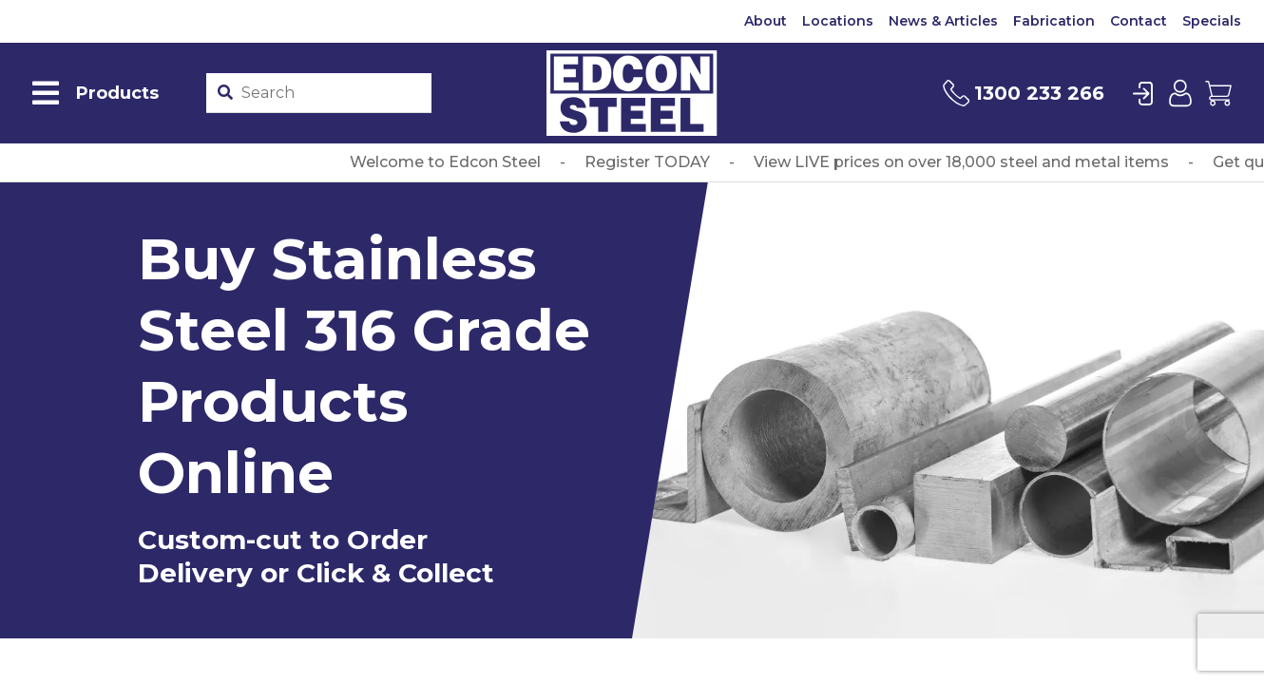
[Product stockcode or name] (332, 93)
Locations (837, 20)
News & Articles (943, 20)
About (765, 20)
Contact (1138, 20)
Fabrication (1054, 20)
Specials (1211, 20)
